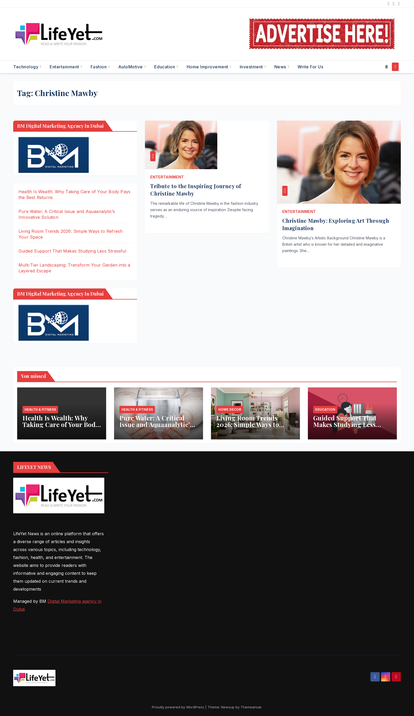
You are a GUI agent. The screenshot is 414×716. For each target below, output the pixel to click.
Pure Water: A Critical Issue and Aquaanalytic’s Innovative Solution (156, 424)
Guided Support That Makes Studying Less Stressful (72, 251)
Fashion (99, 66)
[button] (386, 66)
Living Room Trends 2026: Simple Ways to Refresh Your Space (247, 424)
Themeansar (251, 707)
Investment (252, 66)
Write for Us (310, 66)
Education (165, 66)
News (281, 66)
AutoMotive (131, 66)
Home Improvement (208, 66)
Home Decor (229, 409)
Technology (26, 66)
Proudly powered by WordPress (178, 707)
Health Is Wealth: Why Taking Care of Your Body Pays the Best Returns (60, 424)
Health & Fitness (40, 409)
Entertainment (65, 66)
